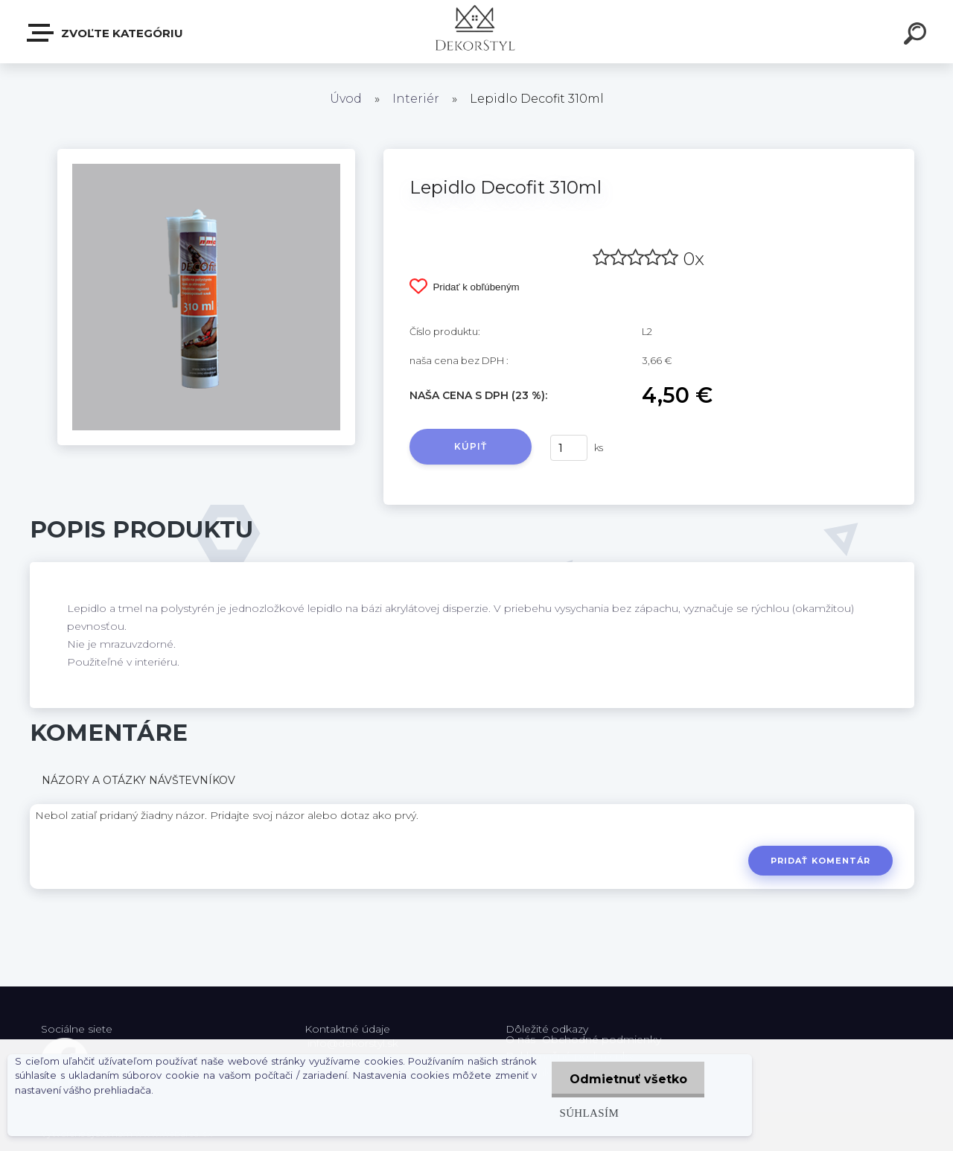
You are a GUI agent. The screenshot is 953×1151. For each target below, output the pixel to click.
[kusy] (568, 448)
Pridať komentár (820, 860)
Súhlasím (586, 1112)
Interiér (415, 99)
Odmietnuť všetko (627, 1079)
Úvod (346, 99)
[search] (917, 36)
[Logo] (477, 31)
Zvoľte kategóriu (105, 33)
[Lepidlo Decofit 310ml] (206, 154)
